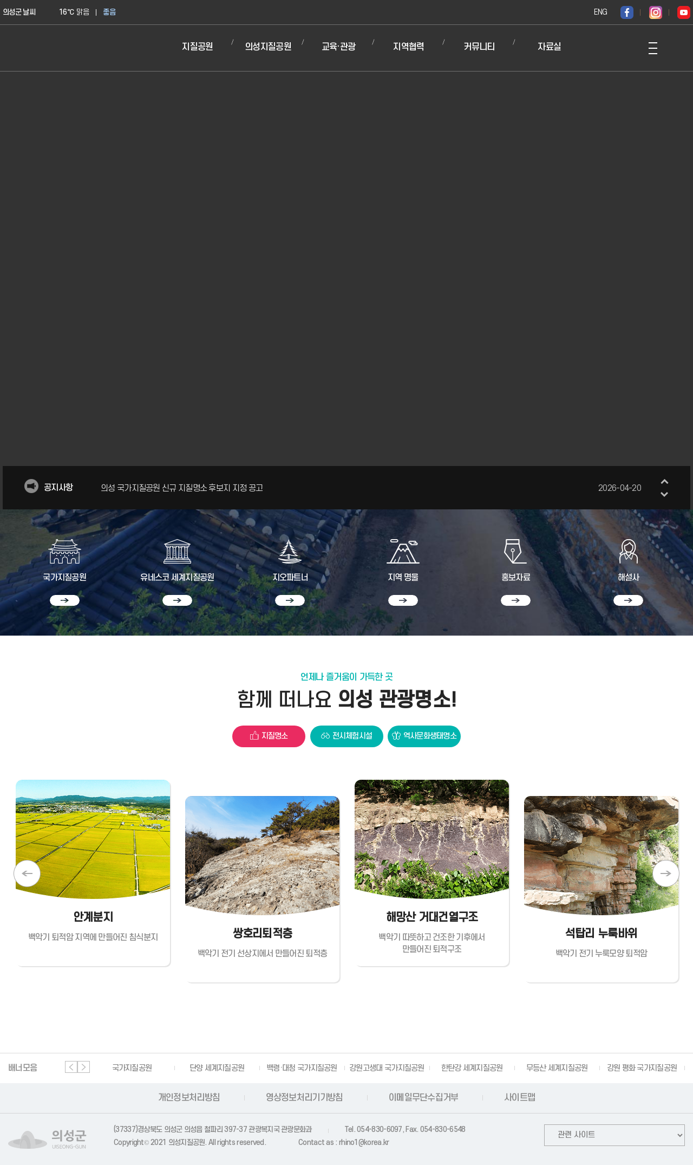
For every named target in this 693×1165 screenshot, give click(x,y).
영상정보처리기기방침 (304, 1098)
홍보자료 (515, 577)
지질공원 (197, 47)
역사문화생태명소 (429, 736)
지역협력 (408, 47)
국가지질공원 (64, 577)
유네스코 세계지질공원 (177, 577)
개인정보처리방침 (189, 1098)
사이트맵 (519, 1098)
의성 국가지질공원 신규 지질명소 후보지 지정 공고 (371, 488)
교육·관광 (339, 47)
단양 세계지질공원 (217, 1068)
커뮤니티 (478, 47)
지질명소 (274, 736)
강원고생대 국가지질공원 (386, 1068)
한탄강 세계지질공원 (472, 1068)
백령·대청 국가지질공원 (301, 1068)
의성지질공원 (268, 47)
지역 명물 (403, 577)
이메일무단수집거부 (424, 1098)
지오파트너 (290, 577)
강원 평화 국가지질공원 (642, 1068)
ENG (600, 12)
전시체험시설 (352, 736)
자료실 (549, 47)
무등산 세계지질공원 (557, 1068)
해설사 (628, 577)
